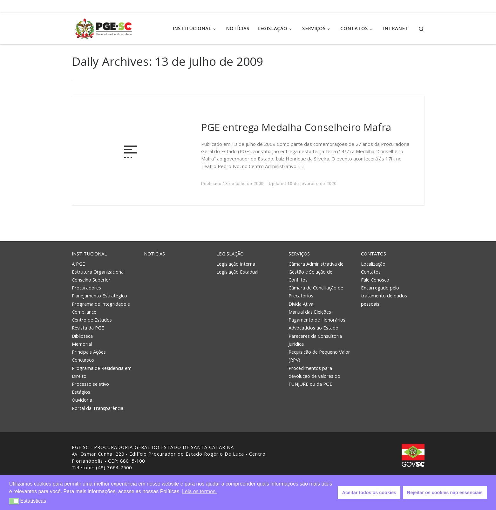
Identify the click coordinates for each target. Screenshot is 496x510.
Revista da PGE (88, 327)
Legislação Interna (235, 263)
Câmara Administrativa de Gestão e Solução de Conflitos (316, 271)
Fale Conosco (375, 279)
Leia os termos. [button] (199, 491)
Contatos (373, 253)
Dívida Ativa (301, 304)
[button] (14, 501)
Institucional (89, 253)
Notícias (154, 253)
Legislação (230, 253)
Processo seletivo (90, 384)
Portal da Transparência (97, 408)
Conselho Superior (91, 279)
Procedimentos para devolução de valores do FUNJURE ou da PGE (314, 376)
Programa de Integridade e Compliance (101, 308)
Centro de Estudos (92, 319)
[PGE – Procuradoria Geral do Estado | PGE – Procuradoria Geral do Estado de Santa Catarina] (103, 27)
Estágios (81, 392)
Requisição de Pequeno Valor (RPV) (319, 356)
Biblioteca (82, 336)
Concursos (83, 360)
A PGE (78, 263)
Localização (373, 263)
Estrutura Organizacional (98, 272)
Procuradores (86, 287)
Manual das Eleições (310, 312)
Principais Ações (89, 352)
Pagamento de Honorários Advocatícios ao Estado (317, 323)
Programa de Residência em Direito (102, 372)
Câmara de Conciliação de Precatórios (316, 291)
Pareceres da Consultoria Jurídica (315, 340)
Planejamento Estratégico (99, 295)
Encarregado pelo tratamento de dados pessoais (384, 295)
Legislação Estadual (237, 272)
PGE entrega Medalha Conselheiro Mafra (296, 127)
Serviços (299, 253)
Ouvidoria (82, 400)
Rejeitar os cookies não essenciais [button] (445, 492)
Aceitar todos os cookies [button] (369, 492)
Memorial (82, 344)
